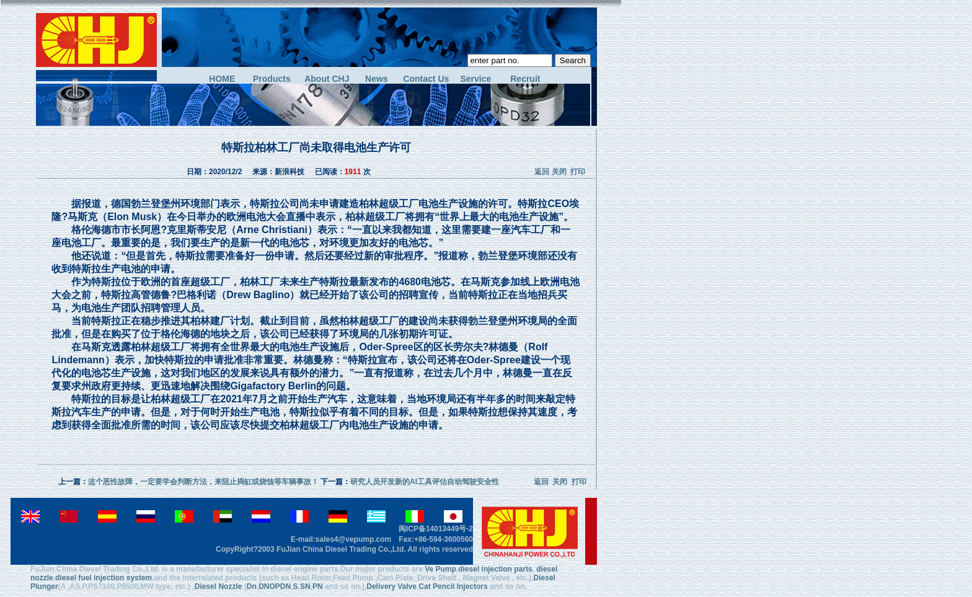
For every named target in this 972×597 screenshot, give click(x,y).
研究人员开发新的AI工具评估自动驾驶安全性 (424, 481)
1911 (353, 171)
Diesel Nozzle (218, 586)
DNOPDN (274, 586)
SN (305, 586)
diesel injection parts (495, 569)
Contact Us (426, 79)
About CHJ (326, 79)
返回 (541, 171)
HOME (222, 79)
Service (475, 79)
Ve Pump (440, 569)
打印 (577, 171)
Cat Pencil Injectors (452, 586)
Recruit (525, 79)
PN (317, 586)
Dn (252, 586)
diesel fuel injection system (103, 577)
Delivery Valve (391, 586)
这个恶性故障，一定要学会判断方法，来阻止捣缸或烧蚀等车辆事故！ (203, 481)
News (376, 79)
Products (272, 79)
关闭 (559, 171)
